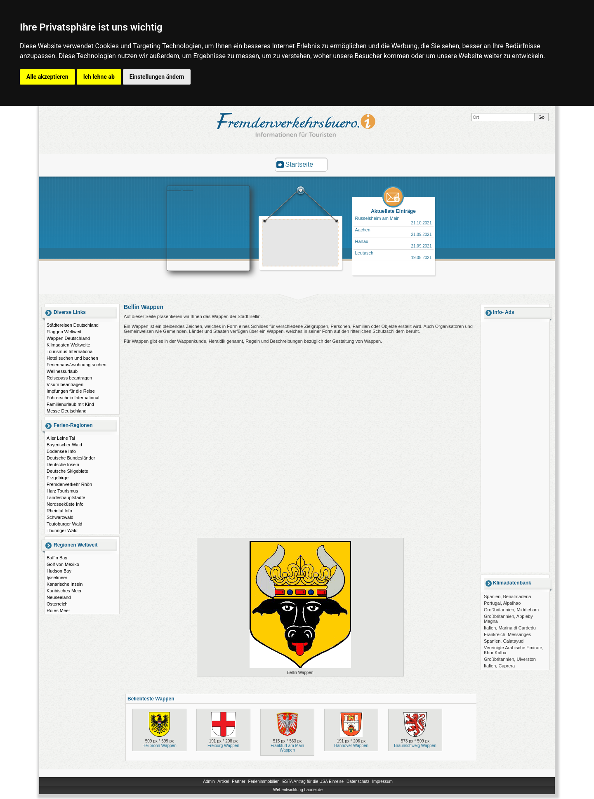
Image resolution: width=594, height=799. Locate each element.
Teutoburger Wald (64, 523)
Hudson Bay (59, 570)
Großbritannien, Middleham (511, 609)
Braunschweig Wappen (415, 745)
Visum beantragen (65, 384)
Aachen (362, 229)
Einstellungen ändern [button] (157, 76)
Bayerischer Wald (64, 444)
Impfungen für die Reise (71, 391)
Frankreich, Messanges (507, 634)
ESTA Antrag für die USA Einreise (313, 781)
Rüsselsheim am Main (377, 218)
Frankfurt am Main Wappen (287, 747)
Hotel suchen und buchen (72, 358)
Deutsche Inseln (63, 464)
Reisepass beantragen (69, 377)
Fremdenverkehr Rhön (69, 484)
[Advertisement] (300, 244)
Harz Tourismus (62, 490)
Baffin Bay (57, 557)
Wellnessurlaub (62, 371)
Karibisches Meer (64, 590)
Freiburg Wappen (223, 745)
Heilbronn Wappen (159, 745)
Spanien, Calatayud (503, 641)
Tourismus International (70, 351)
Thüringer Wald (62, 530)
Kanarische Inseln (64, 584)
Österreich (57, 603)
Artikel (223, 781)
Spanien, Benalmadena (507, 596)
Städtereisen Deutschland (73, 325)
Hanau (361, 241)
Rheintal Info (59, 510)
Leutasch (364, 252)
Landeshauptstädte (66, 497)
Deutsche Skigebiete (67, 471)
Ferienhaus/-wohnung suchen (76, 364)
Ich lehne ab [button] (99, 76)
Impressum (382, 781)
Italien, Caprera (499, 665)
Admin (208, 781)
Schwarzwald (60, 517)
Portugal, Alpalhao (502, 603)
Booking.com (180, 188)
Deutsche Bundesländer (71, 457)
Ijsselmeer (57, 577)
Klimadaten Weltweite (68, 344)
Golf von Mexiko (63, 564)
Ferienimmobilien (263, 781)
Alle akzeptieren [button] (47, 76)
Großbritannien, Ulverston (510, 659)
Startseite (299, 164)
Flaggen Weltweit (64, 331)
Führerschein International (73, 397)
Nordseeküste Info (65, 504)
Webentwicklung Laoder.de (298, 789)
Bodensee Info (61, 451)
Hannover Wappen (351, 745)
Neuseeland (59, 597)
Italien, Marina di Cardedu (510, 627)
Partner (238, 781)
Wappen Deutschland (68, 338)
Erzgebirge (57, 477)
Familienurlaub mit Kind (70, 404)
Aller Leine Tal (61, 438)
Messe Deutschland (67, 410)
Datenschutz (358, 781)
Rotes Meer (58, 610)
